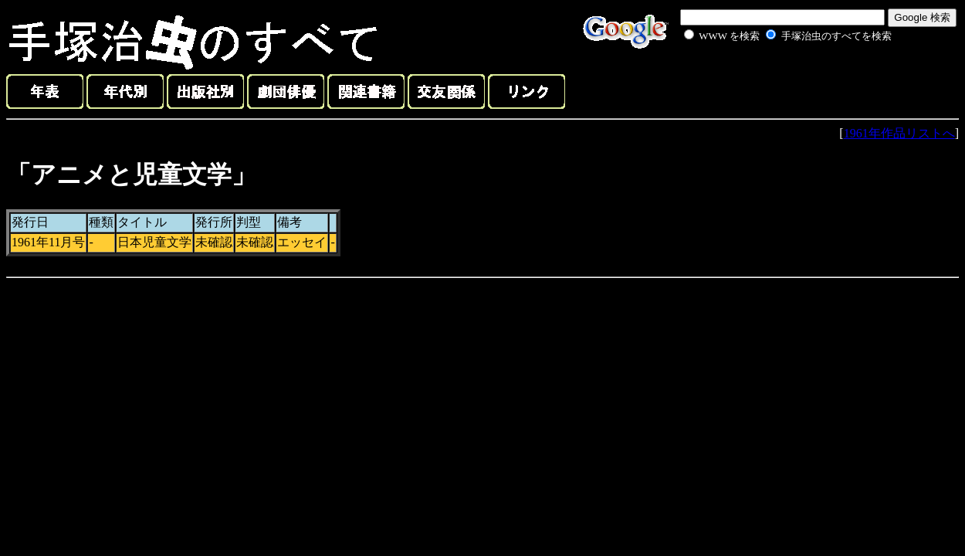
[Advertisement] (770, 80)
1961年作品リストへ (899, 133)
